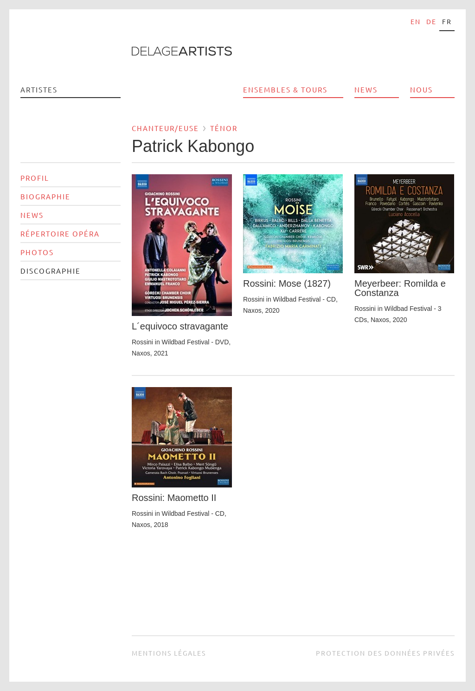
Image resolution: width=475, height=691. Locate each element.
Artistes (39, 89)
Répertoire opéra (60, 233)
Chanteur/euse (165, 128)
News (366, 89)
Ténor (224, 128)
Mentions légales (169, 653)
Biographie (45, 196)
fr (447, 21)
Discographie (50, 270)
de (431, 21)
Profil (34, 177)
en (416, 21)
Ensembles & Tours (285, 89)
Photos (37, 252)
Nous (421, 89)
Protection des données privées (385, 653)
